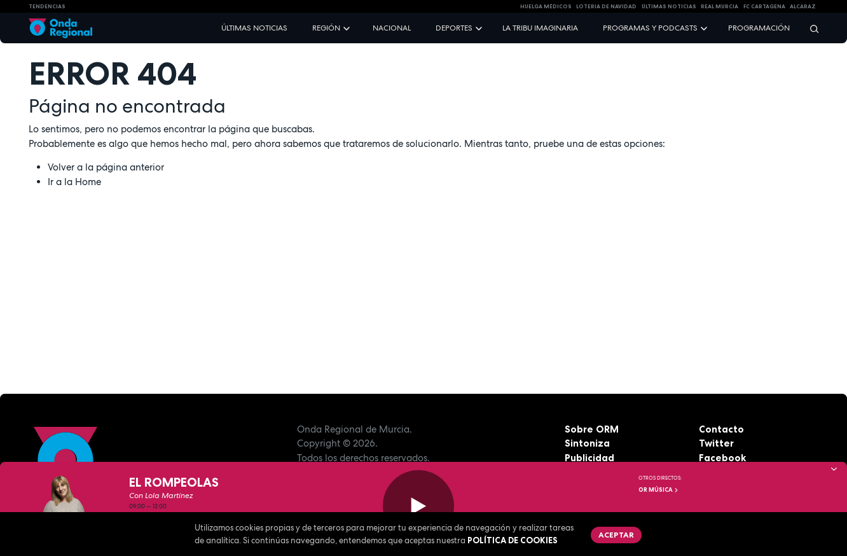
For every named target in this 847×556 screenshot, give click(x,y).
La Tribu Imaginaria (540, 28)
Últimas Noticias (669, 6)
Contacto (721, 429)
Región (326, 28)
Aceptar (616, 534)
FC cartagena (764, 6)
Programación (759, 28)
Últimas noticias (254, 28)
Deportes (454, 28)
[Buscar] (810, 28)
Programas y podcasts (650, 28)
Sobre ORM (592, 429)
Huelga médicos (546, 6)
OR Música (658, 490)
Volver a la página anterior (106, 167)
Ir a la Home (74, 182)
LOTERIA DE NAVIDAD (606, 6)
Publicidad (589, 458)
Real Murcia (719, 6)
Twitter (716, 443)
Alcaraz (803, 6)
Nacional (392, 28)
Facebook (722, 458)
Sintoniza (587, 443)
